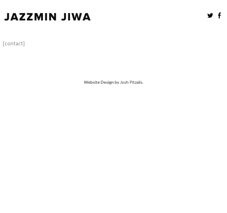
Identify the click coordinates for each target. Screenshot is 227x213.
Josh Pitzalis (131, 52)
